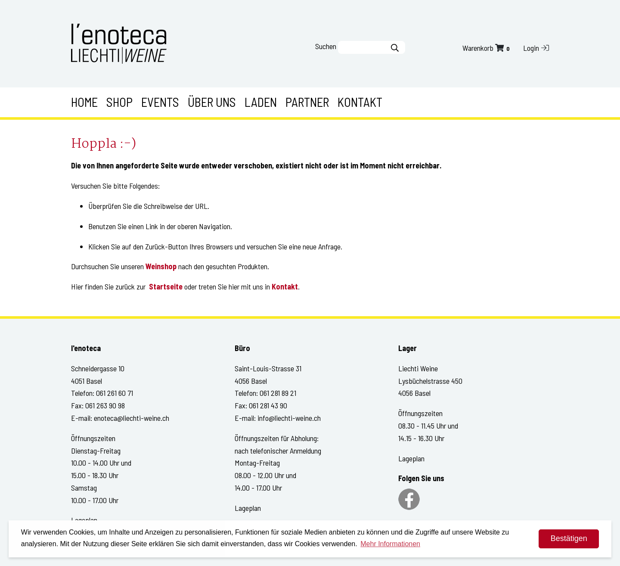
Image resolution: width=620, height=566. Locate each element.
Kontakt (360, 101)
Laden (261, 101)
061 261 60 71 (114, 393)
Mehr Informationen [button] (390, 543)
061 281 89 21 (278, 393)
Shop (119, 101)
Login (536, 48)
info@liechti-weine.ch (289, 418)
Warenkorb (487, 48)
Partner (307, 101)
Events (160, 101)
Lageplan (248, 508)
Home (84, 101)
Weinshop (161, 266)
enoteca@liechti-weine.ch (131, 418)
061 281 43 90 (268, 405)
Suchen (325, 46)
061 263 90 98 (105, 405)
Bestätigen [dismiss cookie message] (569, 538)
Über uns (212, 101)
